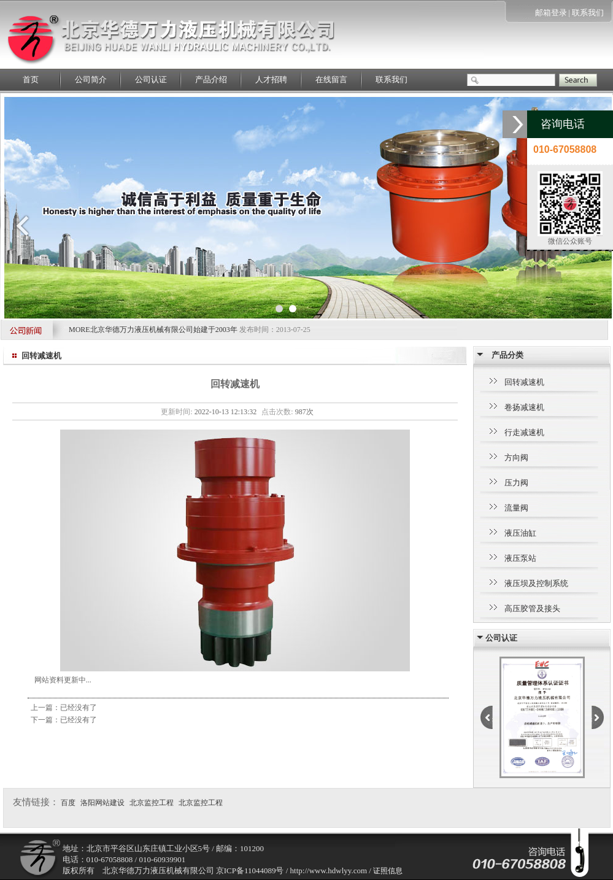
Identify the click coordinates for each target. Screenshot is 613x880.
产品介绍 (211, 79)
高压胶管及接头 (532, 608)
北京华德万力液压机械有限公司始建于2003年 (164, 329)
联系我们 (588, 12)
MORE (79, 329)
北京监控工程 (151, 802)
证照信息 (388, 870)
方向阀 (516, 457)
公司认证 (151, 79)
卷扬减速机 (524, 407)
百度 (68, 802)
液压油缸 (520, 533)
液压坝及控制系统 (536, 583)
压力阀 (516, 482)
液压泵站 (520, 558)
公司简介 (91, 79)
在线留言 (331, 79)
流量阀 (516, 507)
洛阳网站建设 (102, 802)
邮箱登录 (551, 12)
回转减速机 (524, 382)
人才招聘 (271, 79)
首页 (31, 79)
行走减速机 (524, 432)
